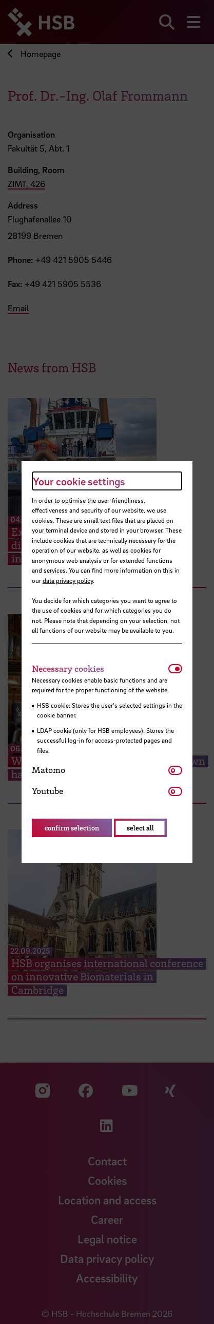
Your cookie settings (79, 481)
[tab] (100, 668)
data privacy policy (68, 580)
